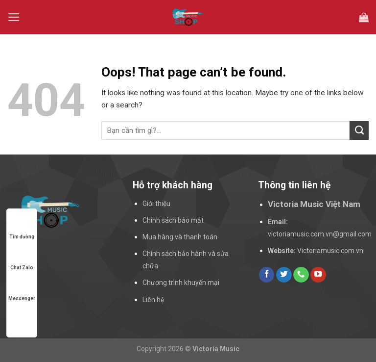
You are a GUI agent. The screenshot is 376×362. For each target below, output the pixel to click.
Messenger (21, 289)
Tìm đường (21, 227)
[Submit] (359, 130)
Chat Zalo (21, 258)
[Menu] (14, 17)
